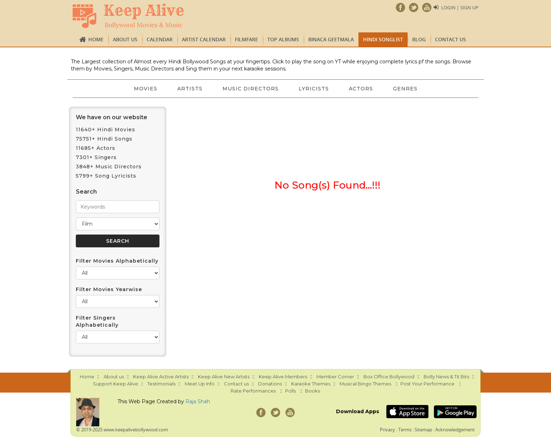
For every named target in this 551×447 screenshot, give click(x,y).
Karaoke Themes (310, 383)
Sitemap (423, 429)
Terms (404, 429)
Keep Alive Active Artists (161, 376)
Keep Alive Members (283, 376)
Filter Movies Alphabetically (117, 261)
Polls (290, 391)
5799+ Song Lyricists (106, 176)
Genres (405, 88)
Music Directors (250, 88)
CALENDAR (160, 39)
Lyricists (314, 88)
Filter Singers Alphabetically (97, 321)
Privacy (387, 429)
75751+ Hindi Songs (104, 139)
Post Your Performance (427, 383)
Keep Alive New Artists (224, 376)
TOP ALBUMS (283, 39)
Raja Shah (197, 401)
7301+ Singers (96, 157)
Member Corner (335, 376)
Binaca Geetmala (331, 39)
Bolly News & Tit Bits (446, 376)
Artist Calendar (204, 39)
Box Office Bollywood (388, 376)
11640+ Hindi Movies (105, 129)
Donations (270, 383)
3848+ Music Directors (109, 166)
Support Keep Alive (115, 383)
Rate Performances (253, 391)
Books (312, 391)
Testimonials (161, 383)
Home (96, 39)
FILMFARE (246, 39)
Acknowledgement (455, 429)
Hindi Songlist (383, 39)
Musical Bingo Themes (365, 383)
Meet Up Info (200, 383)
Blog (419, 39)
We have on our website (111, 117)
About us (125, 39)
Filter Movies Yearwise (109, 289)
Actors (361, 88)
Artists (190, 88)
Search (86, 191)
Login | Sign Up (459, 7)
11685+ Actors (95, 148)
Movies (145, 88)
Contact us (450, 39)
